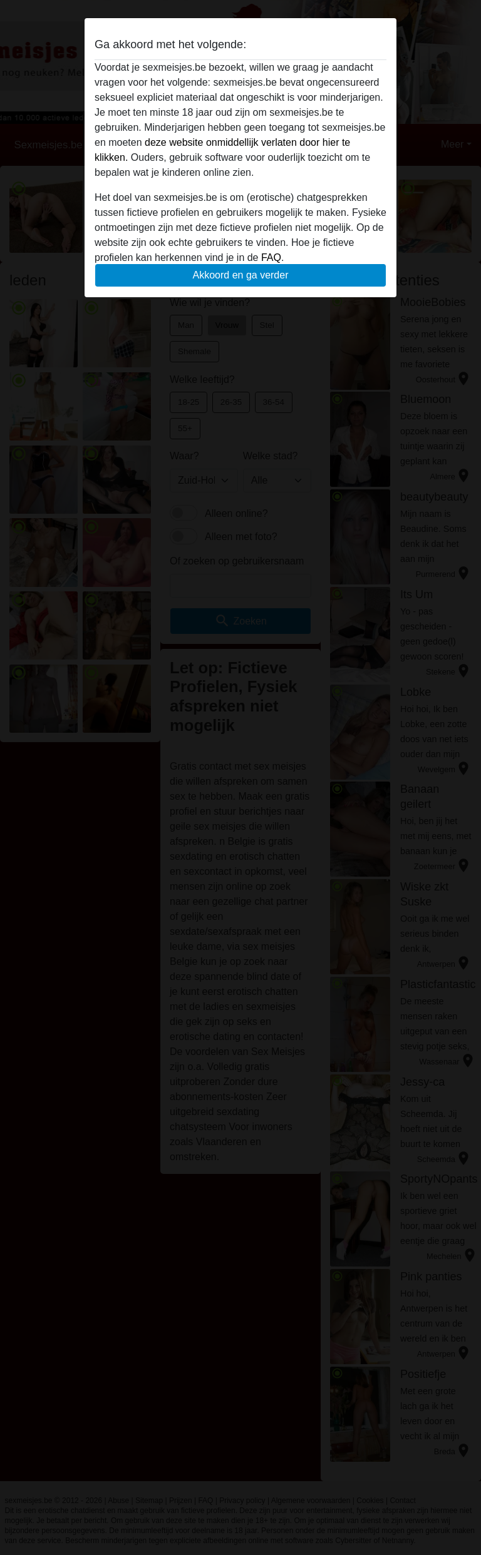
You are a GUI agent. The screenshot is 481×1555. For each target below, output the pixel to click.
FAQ (271, 257)
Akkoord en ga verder (241, 275)
